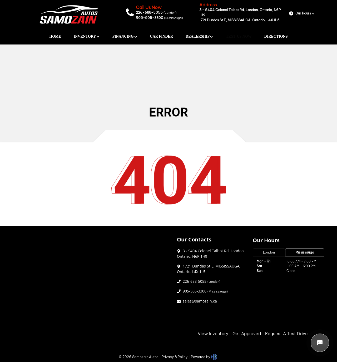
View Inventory (213, 333)
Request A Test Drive (286, 333)
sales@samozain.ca (200, 301)
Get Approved (246, 333)
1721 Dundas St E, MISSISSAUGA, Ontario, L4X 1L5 (239, 20)
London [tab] (269, 252)
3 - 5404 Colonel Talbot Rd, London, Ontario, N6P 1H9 (240, 12)
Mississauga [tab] (304, 252)
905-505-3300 (159, 18)
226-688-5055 (156, 12)
